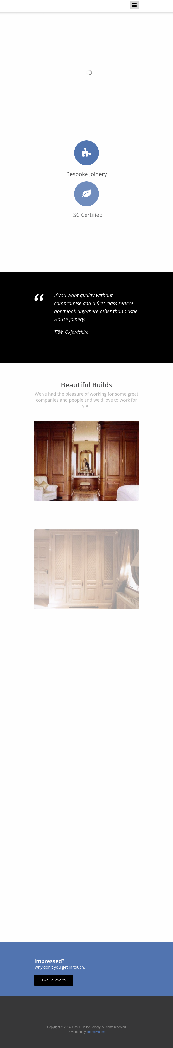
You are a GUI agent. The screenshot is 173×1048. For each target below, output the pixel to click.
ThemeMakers (96, 1032)
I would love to (54, 980)
